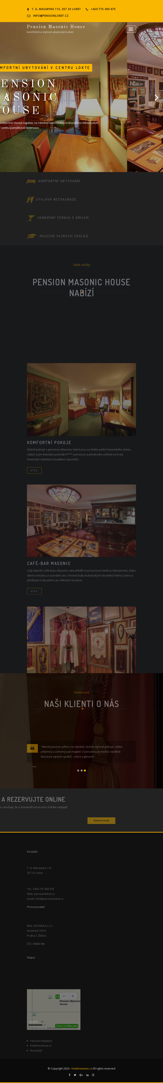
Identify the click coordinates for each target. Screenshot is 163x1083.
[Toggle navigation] (131, 29)
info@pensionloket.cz (51, 16)
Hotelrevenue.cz (81, 1068)
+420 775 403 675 (103, 9)
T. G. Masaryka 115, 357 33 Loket (56, 9)
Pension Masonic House (56, 27)
